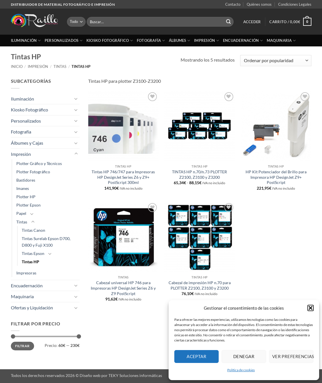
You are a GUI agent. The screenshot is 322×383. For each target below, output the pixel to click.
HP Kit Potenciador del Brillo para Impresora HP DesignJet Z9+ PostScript (276, 177)
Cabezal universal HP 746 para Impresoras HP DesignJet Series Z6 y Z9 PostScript (123, 288)
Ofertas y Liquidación (32, 307)
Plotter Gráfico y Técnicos (39, 163)
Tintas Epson (33, 253)
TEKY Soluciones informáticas (135, 375)
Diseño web (90, 375)
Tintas (60, 66)
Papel (21, 213)
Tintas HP (30, 261)
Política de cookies (241, 370)
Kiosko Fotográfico (109, 40)
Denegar (243, 356)
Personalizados (63, 40)
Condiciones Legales (294, 4)
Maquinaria (281, 40)
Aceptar (196, 356)
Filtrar (22, 346)
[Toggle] (76, 98)
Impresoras (26, 272)
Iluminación (26, 40)
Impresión (206, 40)
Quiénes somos (259, 4)
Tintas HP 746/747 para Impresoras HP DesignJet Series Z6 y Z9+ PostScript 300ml (123, 177)
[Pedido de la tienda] (275, 60)
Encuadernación (243, 40)
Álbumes (179, 40)
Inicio (17, 66)
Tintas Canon (33, 230)
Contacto (232, 4)
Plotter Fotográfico (33, 171)
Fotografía (151, 40)
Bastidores (25, 180)
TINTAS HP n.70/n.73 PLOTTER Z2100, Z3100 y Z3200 (199, 174)
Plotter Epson (28, 205)
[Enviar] (228, 22)
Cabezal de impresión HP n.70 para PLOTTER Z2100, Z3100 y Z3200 (200, 285)
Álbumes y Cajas (27, 143)
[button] (310, 308)
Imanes (22, 188)
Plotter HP (25, 196)
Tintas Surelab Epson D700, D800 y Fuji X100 (46, 242)
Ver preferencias (292, 356)
